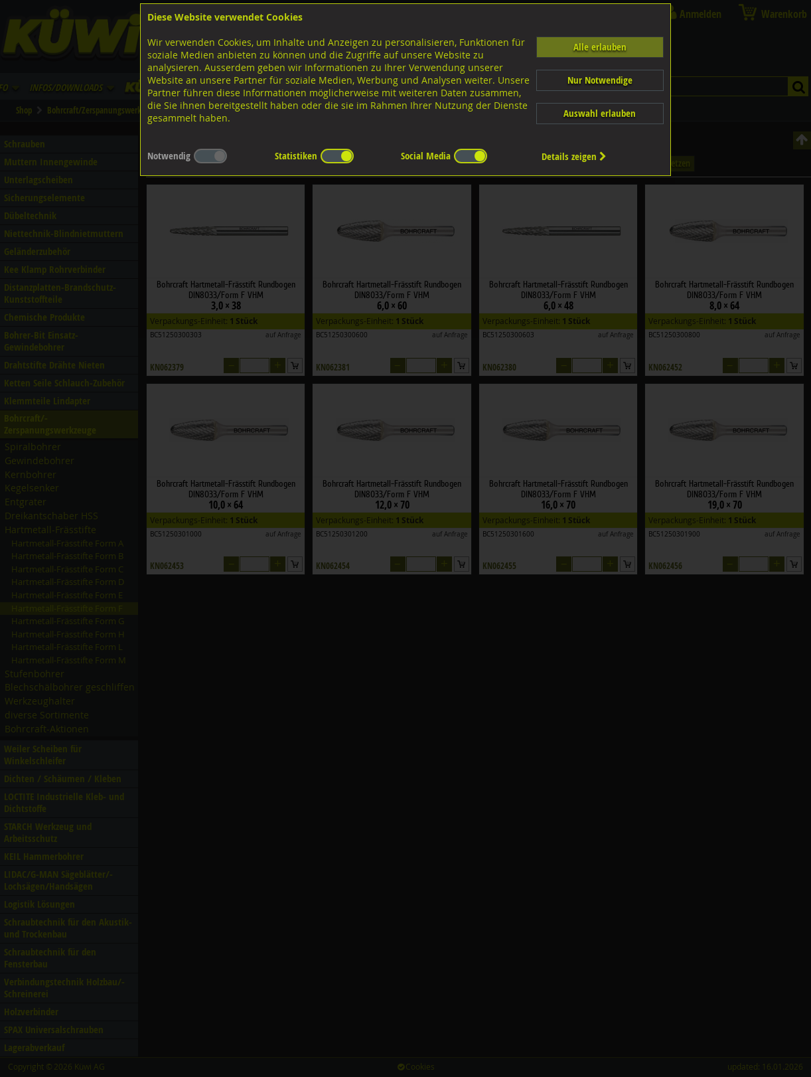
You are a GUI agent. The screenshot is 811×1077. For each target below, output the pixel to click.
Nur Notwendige (599, 80)
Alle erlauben (600, 47)
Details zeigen (574, 156)
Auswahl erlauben (599, 113)
